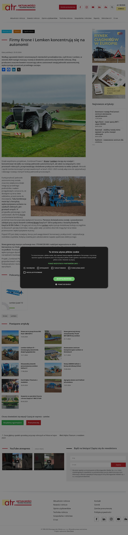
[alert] (64, 267)
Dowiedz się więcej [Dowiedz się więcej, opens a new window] (69, 260)
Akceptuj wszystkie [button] (64, 279)
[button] (64, 264)
